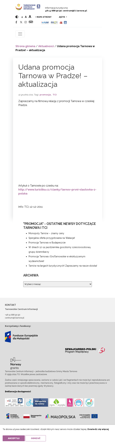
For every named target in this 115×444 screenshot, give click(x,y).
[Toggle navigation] (20, 34)
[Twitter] (21, 22)
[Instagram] (25, 22)
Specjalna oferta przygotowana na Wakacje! (52, 238)
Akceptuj (13, 438)
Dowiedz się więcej (98, 429)
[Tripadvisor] (31, 22)
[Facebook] (16, 22)
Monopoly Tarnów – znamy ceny (46, 233)
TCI (55, 94)
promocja (45, 94)
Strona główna (25, 46)
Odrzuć (35, 438)
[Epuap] (45, 22)
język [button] (62, 17)
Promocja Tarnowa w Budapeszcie (47, 242)
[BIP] (60, 22)
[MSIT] (54, 22)
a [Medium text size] (26, 17)
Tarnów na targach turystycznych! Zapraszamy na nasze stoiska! (63, 265)
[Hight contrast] (17, 17)
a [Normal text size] (22, 17)
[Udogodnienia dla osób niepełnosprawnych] (65, 22)
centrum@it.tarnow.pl (75, 10)
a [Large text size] (30, 16)
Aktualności (46, 46)
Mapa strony (44, 17)
